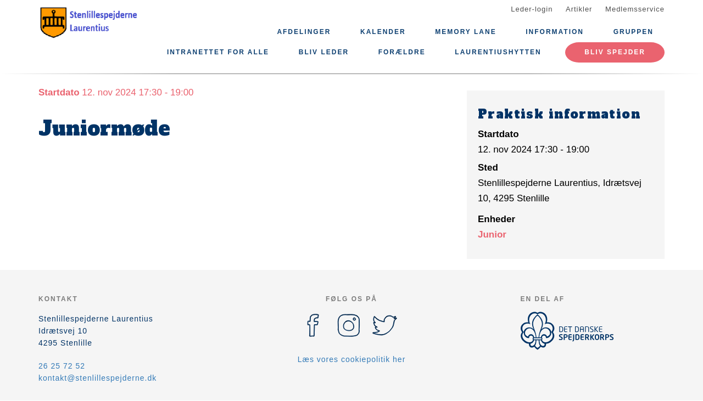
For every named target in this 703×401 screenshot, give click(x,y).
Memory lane (465, 32)
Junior (492, 234)
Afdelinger (304, 32)
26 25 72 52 (61, 366)
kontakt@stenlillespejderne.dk (97, 378)
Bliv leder (324, 52)
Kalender (383, 32)
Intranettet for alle (218, 52)
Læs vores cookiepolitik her (352, 359)
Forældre (402, 52)
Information (555, 32)
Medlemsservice (635, 9)
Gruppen (633, 32)
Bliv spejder (614, 52)
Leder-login (532, 9)
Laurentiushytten (498, 52)
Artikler (579, 9)
